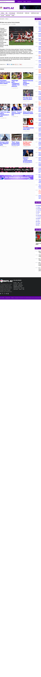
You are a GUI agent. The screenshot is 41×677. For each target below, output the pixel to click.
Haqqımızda (20, 1)
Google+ (4, 293)
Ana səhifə (2, 297)
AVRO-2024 (8, 15)
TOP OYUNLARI (12, 13)
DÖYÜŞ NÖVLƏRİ (20, 13)
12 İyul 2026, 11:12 (26, 146)
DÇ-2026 (2, 15)
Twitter (0, 293)
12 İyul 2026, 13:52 (15, 116)
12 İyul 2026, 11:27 (15, 146)
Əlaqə (25, 1)
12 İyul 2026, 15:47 (26, 86)
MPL (6, 13)
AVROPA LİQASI (16, 287)
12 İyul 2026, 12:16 (3, 146)
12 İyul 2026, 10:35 (26, 163)
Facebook (2, 293)
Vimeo (6, 293)
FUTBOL (2, 13)
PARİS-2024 (27, 13)
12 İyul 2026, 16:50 (3, 85)
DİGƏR (13, 15)
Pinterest (8, 293)
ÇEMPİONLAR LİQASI (35, 13)
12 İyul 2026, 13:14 (26, 115)
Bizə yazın (29, 1)
